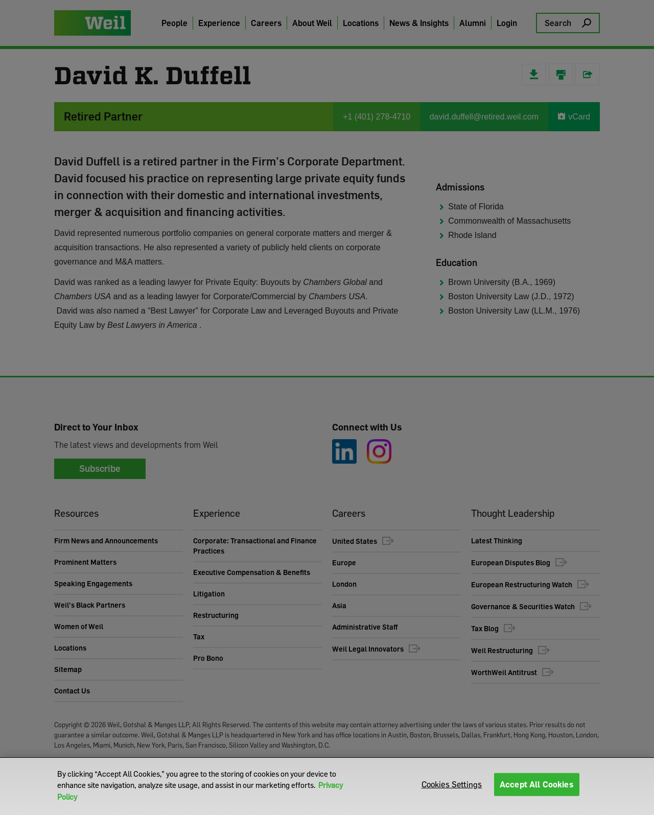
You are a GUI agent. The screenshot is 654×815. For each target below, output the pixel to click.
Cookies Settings (452, 786)
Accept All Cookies (537, 786)
